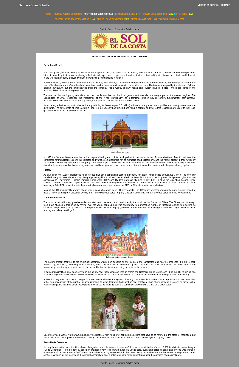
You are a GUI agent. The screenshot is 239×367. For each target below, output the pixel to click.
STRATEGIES (181, 14)
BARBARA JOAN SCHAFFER (171, 19)
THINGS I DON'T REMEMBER (110, 19)
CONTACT (225, 5)
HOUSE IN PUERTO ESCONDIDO (67, 14)
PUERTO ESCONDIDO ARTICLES (98, 14)
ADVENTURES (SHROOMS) (155, 14)
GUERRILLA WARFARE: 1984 (144, 19)
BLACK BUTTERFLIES (125, 14)
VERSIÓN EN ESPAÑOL (208, 5)
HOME (48, 14)
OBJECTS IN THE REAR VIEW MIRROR (72, 19)
